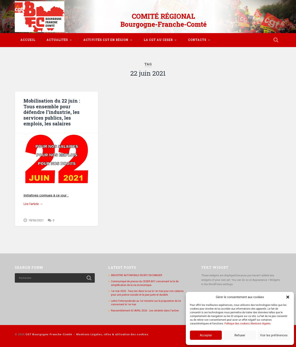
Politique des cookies (236, 323)
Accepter (206, 335)
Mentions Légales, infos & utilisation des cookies (112, 332)
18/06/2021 (36, 218)
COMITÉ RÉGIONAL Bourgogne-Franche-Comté (163, 18)
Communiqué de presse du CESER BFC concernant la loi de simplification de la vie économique (146, 281)
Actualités (57, 37)
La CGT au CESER (158, 37)
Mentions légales (261, 323)
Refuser (240, 335)
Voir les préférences (274, 335)
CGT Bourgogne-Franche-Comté (48, 332)
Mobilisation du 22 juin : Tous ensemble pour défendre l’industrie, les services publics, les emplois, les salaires (56, 109)
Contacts (197, 37)
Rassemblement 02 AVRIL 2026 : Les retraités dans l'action (146, 308)
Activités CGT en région (105, 37)
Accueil (27, 37)
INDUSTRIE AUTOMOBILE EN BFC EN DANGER (138, 273)
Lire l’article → (34, 201)
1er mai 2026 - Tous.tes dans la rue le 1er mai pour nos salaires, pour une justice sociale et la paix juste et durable (149, 290)
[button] (288, 297)
